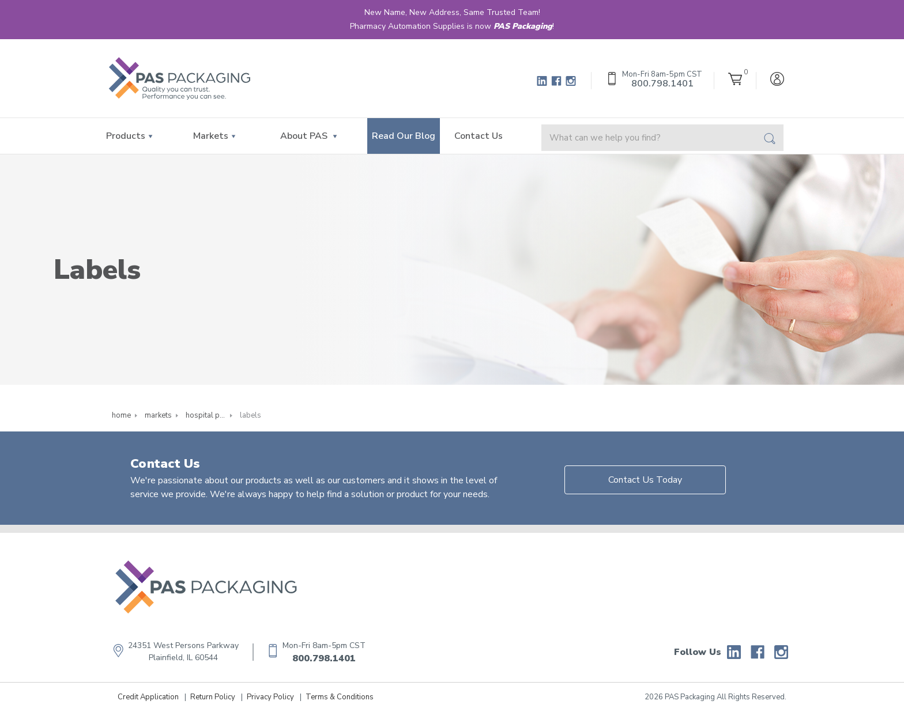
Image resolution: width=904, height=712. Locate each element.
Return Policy (212, 697)
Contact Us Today (645, 480)
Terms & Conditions (340, 697)
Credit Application (148, 697)
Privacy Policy (270, 697)
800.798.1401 (324, 658)
